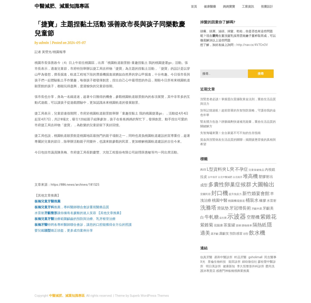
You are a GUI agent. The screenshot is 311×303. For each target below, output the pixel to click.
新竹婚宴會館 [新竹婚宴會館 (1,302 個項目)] (256, 193)
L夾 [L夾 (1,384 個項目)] (230, 169)
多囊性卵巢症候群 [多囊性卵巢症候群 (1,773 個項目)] (229, 184)
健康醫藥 (210, 6)
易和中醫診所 (223, 257)
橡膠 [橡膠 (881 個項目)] (262, 200)
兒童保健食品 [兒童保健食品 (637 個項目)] (256, 169)
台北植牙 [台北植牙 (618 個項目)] (237, 177)
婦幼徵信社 (250, 261)
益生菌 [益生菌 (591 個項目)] (223, 217)
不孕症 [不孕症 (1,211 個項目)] (241, 169)
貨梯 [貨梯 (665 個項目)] (238, 225)
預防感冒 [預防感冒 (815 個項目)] (236, 233)
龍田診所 (234, 261)
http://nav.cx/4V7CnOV (252, 45)
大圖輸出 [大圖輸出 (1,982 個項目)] (263, 184)
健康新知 (229, 266)
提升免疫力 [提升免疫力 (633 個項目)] (235, 194)
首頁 (194, 6)
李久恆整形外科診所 (251, 266)
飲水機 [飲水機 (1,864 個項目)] (257, 232)
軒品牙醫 (240, 257)
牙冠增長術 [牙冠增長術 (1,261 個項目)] (240, 208)
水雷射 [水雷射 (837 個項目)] (271, 201)
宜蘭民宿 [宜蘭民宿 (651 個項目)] (205, 194)
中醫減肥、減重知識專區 (62, 6)
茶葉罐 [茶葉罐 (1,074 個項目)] (229, 225)
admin (44, 43)
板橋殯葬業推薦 (238, 270)
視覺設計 (267, 6)
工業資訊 (248, 6)
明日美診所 (213, 266)
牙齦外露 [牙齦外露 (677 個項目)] (257, 208)
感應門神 (222, 270)
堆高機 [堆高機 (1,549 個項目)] (250, 176)
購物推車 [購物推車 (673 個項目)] (247, 225)
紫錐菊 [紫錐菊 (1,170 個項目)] (206, 224)
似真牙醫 (206, 257)
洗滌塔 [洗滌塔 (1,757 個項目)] (208, 208)
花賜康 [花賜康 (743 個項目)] (218, 225)
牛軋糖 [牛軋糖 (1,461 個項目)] (212, 217)
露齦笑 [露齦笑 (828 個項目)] (224, 233)
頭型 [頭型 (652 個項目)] (245, 233)
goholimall (255, 257)
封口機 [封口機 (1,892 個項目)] (219, 193)
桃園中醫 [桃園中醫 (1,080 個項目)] (219, 200)
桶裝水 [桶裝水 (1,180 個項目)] (252, 200)
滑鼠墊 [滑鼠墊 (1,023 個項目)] (223, 208)
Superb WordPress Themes (149, 296)
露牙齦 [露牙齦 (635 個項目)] (215, 233)
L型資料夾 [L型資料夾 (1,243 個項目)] (216, 169)
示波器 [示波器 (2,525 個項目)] (236, 216)
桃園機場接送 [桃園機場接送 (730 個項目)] (236, 200)
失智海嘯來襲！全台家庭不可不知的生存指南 (230, 133)
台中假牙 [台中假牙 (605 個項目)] (212, 177)
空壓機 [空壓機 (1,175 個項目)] (253, 217)
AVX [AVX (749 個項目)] (203, 169)
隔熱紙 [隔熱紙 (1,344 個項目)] (259, 224)
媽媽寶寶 (229, 6)
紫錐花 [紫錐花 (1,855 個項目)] (268, 216)
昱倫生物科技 (217, 261)
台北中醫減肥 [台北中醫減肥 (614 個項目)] (225, 177)
